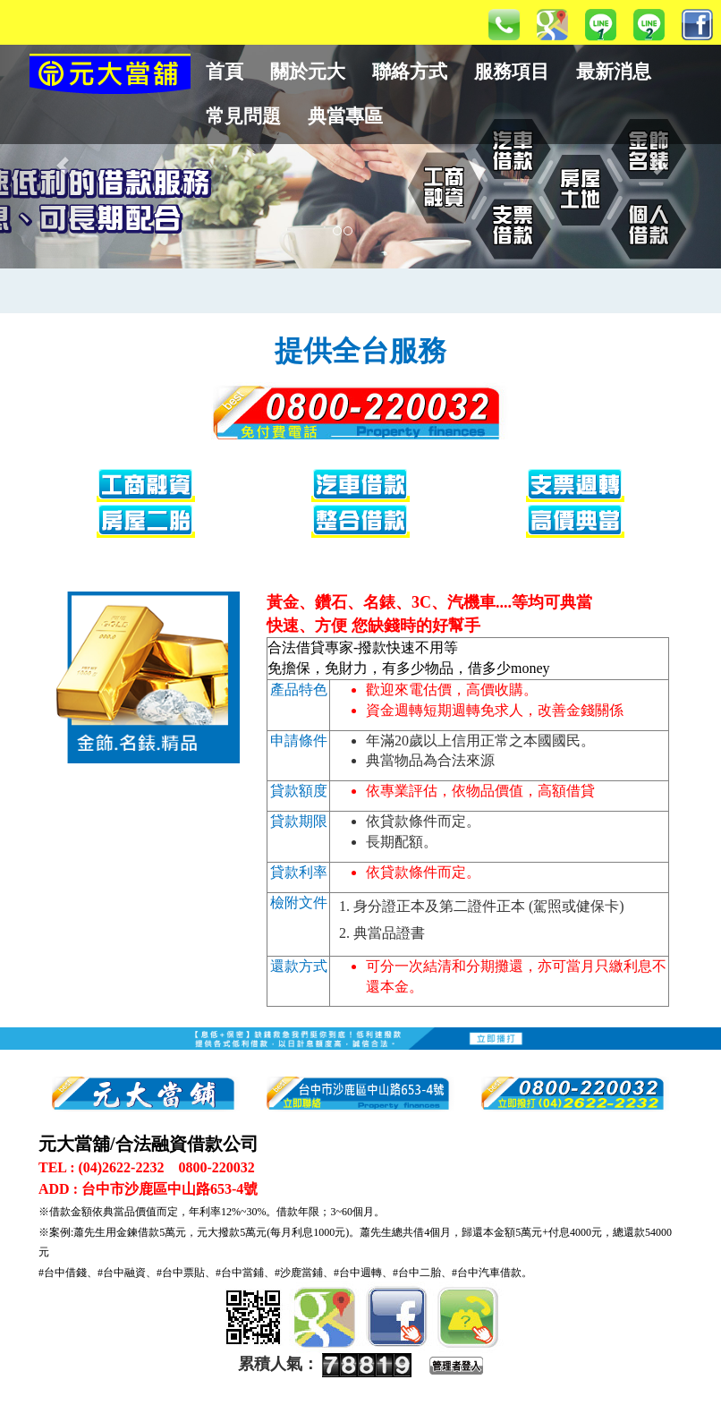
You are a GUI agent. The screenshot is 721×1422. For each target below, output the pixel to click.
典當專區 (345, 116)
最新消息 (613, 71)
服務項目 (511, 71)
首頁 (224, 71)
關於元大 (307, 71)
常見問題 (243, 116)
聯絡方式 (409, 71)
